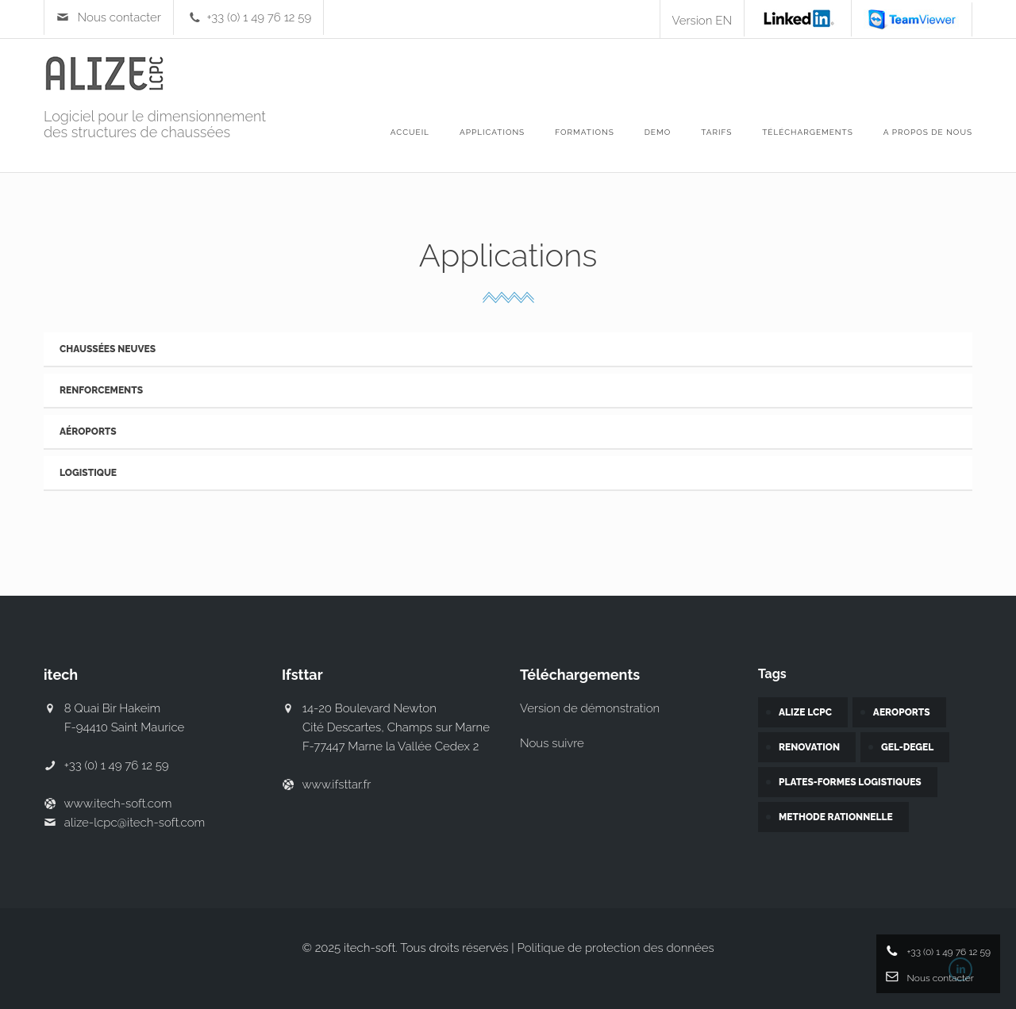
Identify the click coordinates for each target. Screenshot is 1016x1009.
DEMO (658, 132)
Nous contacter (119, 17)
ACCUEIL (410, 132)
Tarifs (716, 132)
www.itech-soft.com (117, 803)
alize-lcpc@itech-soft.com (134, 822)
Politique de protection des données (616, 948)
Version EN (702, 20)
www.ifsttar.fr (336, 784)
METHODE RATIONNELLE (836, 817)
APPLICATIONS (492, 132)
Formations (584, 132)
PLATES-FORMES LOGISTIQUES (850, 782)
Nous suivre (552, 743)
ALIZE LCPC (805, 712)
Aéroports (88, 431)
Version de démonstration (590, 708)
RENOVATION (809, 747)
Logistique (88, 472)
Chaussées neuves (108, 349)
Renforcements (101, 390)
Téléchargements (807, 132)
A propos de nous (927, 132)
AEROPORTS (901, 712)
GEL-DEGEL (907, 747)
